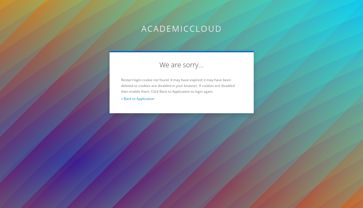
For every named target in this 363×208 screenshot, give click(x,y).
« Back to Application (137, 98)
